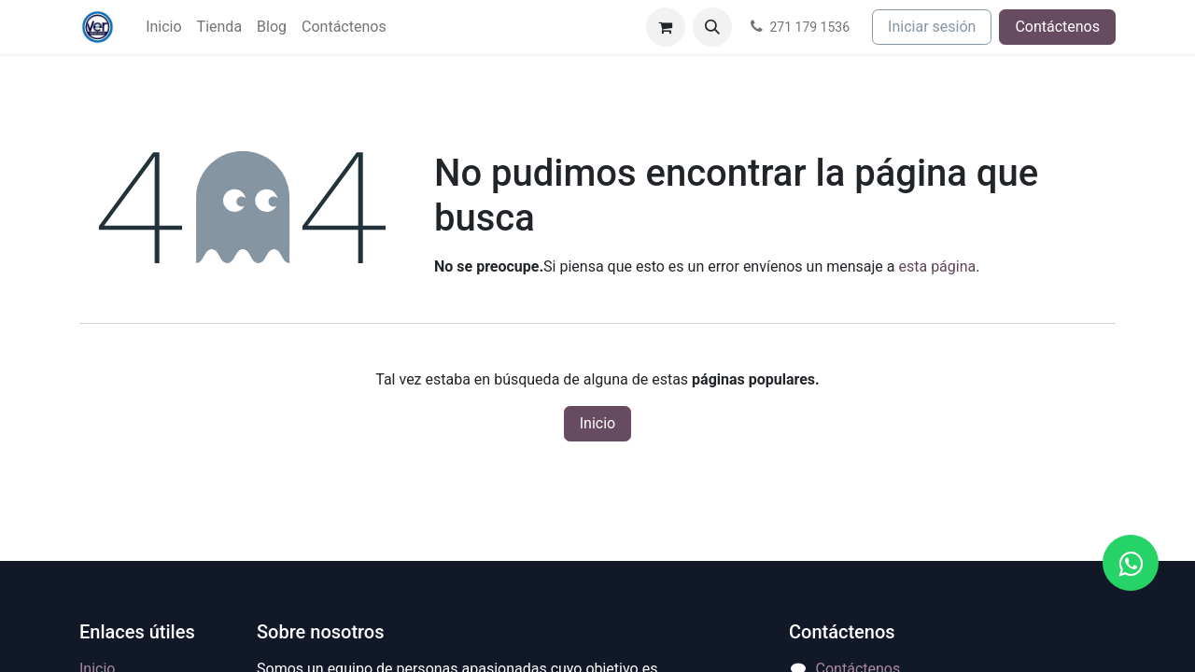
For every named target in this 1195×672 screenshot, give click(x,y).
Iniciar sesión (932, 26)
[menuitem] (163, 27)
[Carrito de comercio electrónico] (665, 27)
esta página (937, 266)
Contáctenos (1057, 26)
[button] (712, 27)
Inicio (597, 423)
